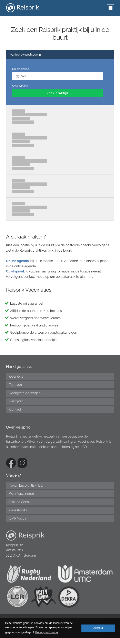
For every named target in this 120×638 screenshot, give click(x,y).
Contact (15, 409)
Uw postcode (20, 69)
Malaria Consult (20, 502)
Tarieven (15, 385)
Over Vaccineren (21, 494)
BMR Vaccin (18, 518)
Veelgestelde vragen (24, 393)
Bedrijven (16, 401)
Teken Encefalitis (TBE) (26, 485)
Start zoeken (20, 86)
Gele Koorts (18, 510)
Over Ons (16, 376)
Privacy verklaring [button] (46, 632)
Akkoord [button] (98, 628)
